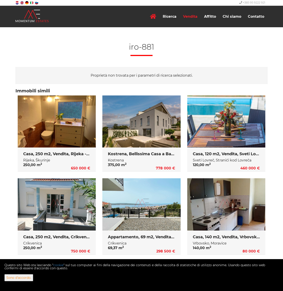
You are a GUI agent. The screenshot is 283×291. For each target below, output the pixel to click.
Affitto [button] (210, 16)
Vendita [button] (190, 16)
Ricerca (169, 16)
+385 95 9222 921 (252, 2)
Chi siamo (232, 16)
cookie (58, 265)
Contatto (256, 16)
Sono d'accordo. (18, 278)
